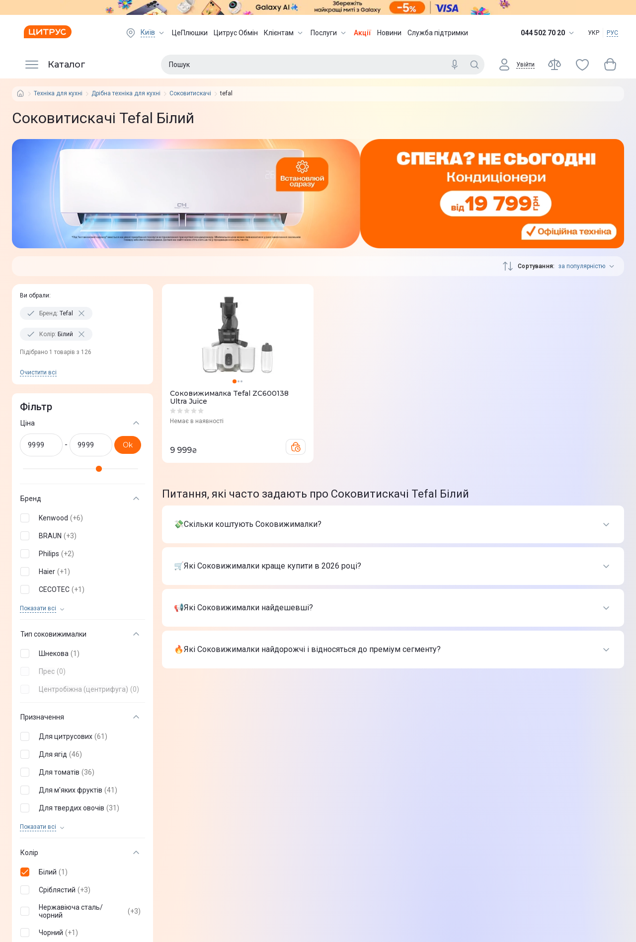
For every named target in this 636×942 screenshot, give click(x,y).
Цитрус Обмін (236, 33)
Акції (362, 33)
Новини (389, 33)
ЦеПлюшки (190, 33)
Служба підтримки (437, 33)
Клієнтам (284, 32)
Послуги (329, 32)
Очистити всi (38, 372)
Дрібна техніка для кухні (125, 93)
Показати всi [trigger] (38, 608)
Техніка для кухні (58, 93)
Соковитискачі (190, 93)
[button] (80, 518)
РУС (612, 32)
